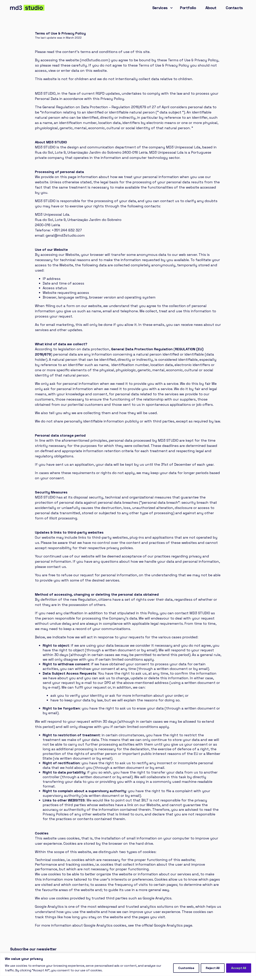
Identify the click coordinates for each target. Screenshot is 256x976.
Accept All (238, 968)
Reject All (213, 968)
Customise (186, 968)
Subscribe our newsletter (33, 949)
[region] (128, 964)
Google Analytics (168, 925)
